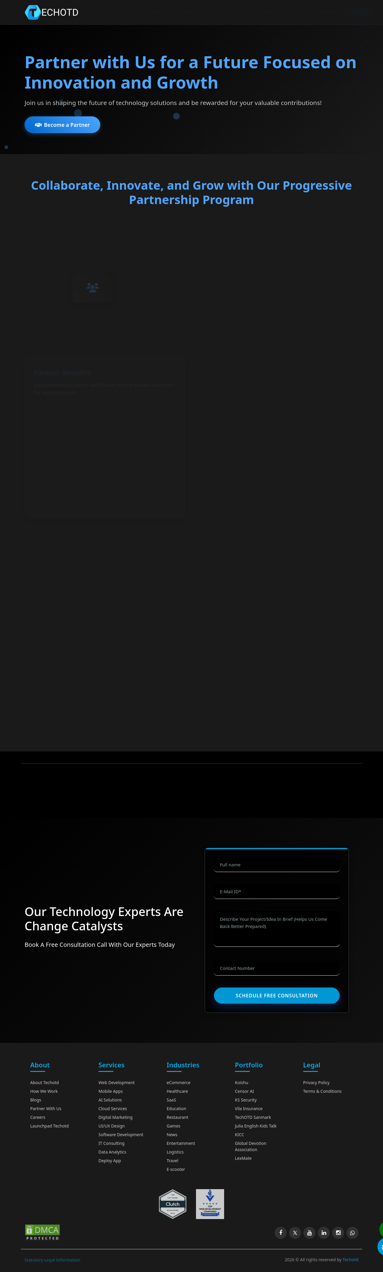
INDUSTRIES (197, 12)
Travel (172, 1160)
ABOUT (128, 12)
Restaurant (177, 1117)
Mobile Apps (110, 1091)
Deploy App (109, 1160)
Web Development (116, 1082)
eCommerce (178, 1082)
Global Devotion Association (250, 1146)
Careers (37, 1117)
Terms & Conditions (322, 1091)
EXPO (270, 12)
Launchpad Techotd (49, 1126)
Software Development (120, 1134)
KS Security (246, 1100)
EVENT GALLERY (321, 12)
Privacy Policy (316, 1082)
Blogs (35, 1100)
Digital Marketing (115, 1117)
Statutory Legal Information (52, 1260)
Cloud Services (112, 1108)
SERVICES (160, 12)
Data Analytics (112, 1152)
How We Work (44, 1091)
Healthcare (177, 1091)
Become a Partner (62, 130)
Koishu (241, 1082)
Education (176, 1108)
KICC (239, 1134)
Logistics (175, 1152)
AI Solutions (110, 1100)
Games (173, 1126)
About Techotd (44, 1082)
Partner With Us (45, 1108)
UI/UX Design (111, 1126)
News (172, 1134)
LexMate (243, 1158)
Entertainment (181, 1143)
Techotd (350, 1259)
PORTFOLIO (237, 12)
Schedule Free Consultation (277, 995)
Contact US (359, 12)
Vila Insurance (249, 1108)
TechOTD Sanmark (253, 1117)
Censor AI (244, 1091)
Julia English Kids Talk (255, 1126)
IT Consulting (111, 1143)
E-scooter (176, 1169)
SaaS (171, 1100)
